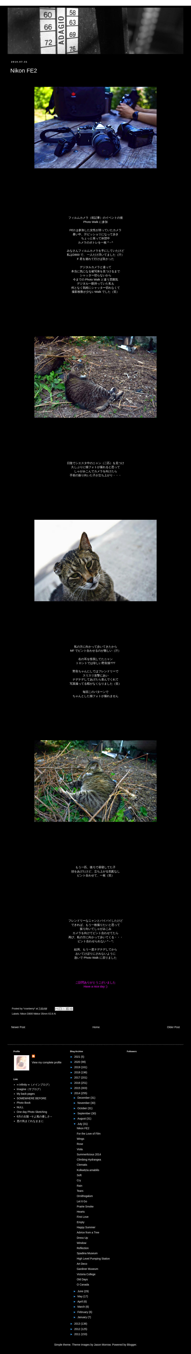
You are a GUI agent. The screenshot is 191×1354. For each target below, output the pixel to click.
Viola (80, 1149)
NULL (20, 1107)
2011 (77, 1334)
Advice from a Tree (88, 1232)
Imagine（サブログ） (29, 1089)
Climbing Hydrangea (89, 1159)
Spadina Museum (87, 1253)
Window (81, 1242)
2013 (77, 1323)
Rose (80, 1143)
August (81, 1118)
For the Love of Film (89, 1133)
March (81, 1306)
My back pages (26, 1093)
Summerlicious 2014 (89, 1154)
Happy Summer (86, 1227)
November (83, 1102)
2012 (77, 1329)
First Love (82, 1216)
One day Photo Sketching (32, 1111)
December (83, 1097)
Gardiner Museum (87, 1268)
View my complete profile (47, 1062)
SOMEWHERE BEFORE (31, 1098)
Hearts (81, 1211)
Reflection (83, 1248)
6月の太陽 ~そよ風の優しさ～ (35, 1116)
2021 (77, 1056)
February (83, 1312)
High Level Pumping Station (93, 1258)
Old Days (82, 1279)
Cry (79, 1180)
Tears (80, 1190)
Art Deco (82, 1263)
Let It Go (82, 1201)
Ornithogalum (85, 1196)
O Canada (83, 1284)
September (84, 1113)
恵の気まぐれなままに (30, 1121)
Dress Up (82, 1237)
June (80, 1291)
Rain (79, 1185)
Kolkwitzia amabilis (88, 1170)
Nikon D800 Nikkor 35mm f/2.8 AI (38, 1013)
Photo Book (24, 1102)
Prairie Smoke (85, 1206)
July (80, 1123)
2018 (77, 1072)
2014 (77, 1093)
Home (96, 1027)
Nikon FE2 (83, 1128)
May (80, 1296)
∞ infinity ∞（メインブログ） (34, 1084)
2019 (77, 1067)
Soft (79, 1175)
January (82, 1317)
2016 (77, 1082)
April (80, 1301)
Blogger (131, 1344)
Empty (80, 1222)
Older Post (173, 1027)
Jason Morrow (102, 1344)
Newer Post (18, 1027)
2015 (77, 1088)
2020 (77, 1061)
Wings (80, 1138)
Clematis (82, 1164)
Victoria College (86, 1274)
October (82, 1108)
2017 (77, 1077)
